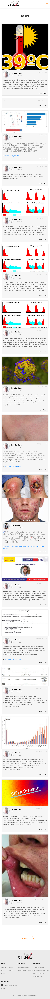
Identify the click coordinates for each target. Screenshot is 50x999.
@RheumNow (16, 75)
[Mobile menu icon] (46, 4)
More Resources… (38, 976)
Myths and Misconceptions (41, 970)
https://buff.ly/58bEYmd (13, 466)
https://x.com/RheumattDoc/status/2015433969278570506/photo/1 (25, 548)
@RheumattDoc (17, 527)
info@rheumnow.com (10, 985)
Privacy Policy (32, 995)
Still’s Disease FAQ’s (38, 967)
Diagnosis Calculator (23, 967)
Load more (25, 938)
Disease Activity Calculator (25, 970)
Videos (11, 970)
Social (3, 970)
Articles (11, 967)
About (3, 988)
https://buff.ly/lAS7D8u (13, 659)
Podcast (3, 973)
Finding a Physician (38, 973)
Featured (3, 967)
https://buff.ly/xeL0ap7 (12, 156)
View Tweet (43, 93)
